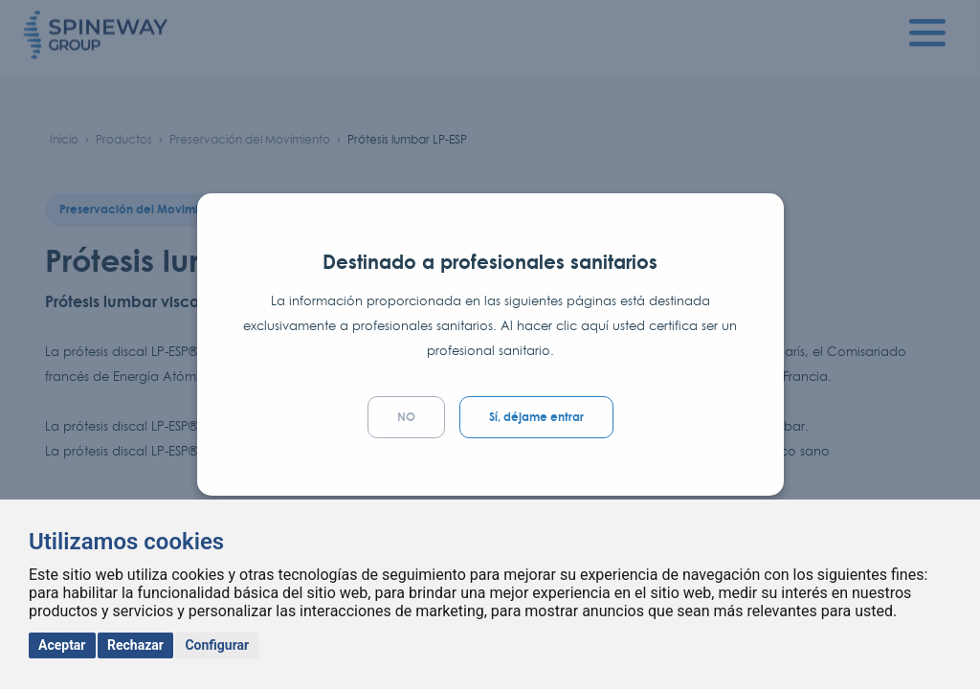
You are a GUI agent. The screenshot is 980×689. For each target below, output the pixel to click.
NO (406, 417)
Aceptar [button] (62, 645)
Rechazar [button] (135, 645)
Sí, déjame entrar (536, 417)
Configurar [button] (217, 645)
